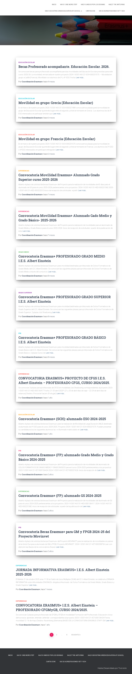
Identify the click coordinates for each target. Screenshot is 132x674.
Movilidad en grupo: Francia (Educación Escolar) (56, 139)
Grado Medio (23, 252)
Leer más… (80, 78)
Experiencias (23, 171)
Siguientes (75, 635)
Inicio (54, 4)
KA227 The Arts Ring (117, 4)
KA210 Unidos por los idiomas (93, 4)
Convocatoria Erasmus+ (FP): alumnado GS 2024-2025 (59, 496)
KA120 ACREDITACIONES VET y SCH (112, 11)
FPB (19, 333)
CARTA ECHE (90, 11)
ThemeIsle (122, 668)
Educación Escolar (26, 62)
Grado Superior (25, 293)
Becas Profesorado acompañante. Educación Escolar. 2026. (63, 67)
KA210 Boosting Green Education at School (63, 11)
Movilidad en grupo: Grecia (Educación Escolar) (55, 103)
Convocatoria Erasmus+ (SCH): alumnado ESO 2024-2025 (62, 419)
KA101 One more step (68, 4)
